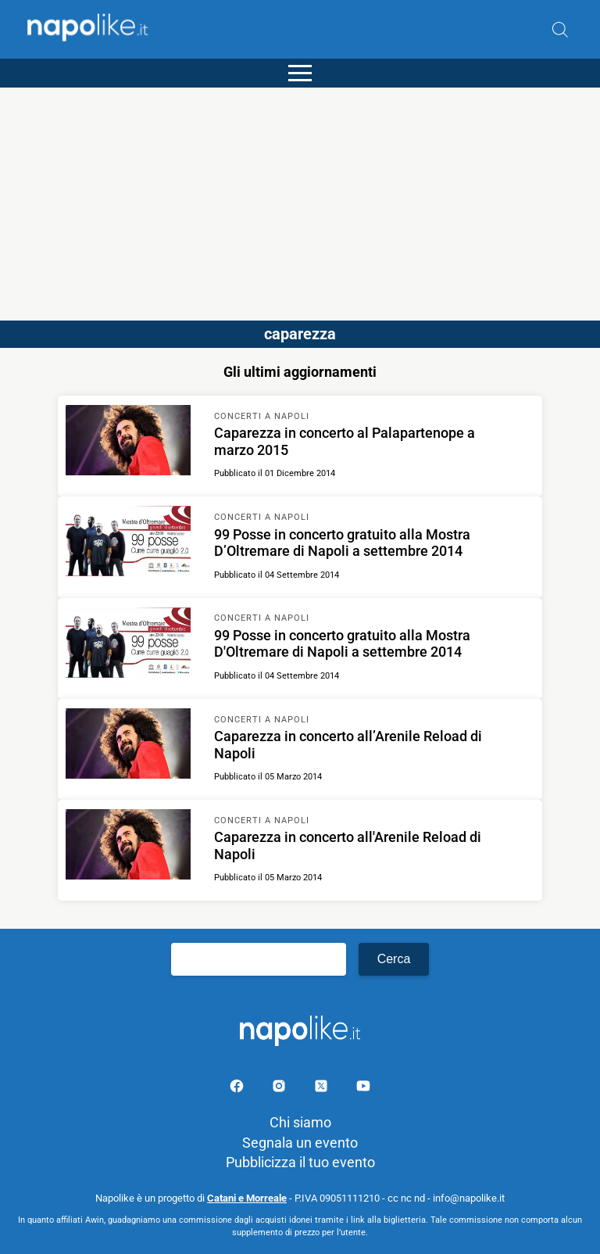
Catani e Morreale (247, 1198)
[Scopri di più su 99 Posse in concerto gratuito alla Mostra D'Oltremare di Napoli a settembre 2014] (128, 645)
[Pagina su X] (323, 1088)
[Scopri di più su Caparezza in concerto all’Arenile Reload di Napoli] (128, 745)
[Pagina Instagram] (280, 1088)
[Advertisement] (300, 197)
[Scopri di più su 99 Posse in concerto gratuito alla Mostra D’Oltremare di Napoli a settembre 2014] (128, 543)
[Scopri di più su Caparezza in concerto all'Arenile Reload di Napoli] (128, 846)
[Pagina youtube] (363, 1088)
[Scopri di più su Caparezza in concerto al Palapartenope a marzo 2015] (128, 442)
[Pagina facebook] (238, 1088)
